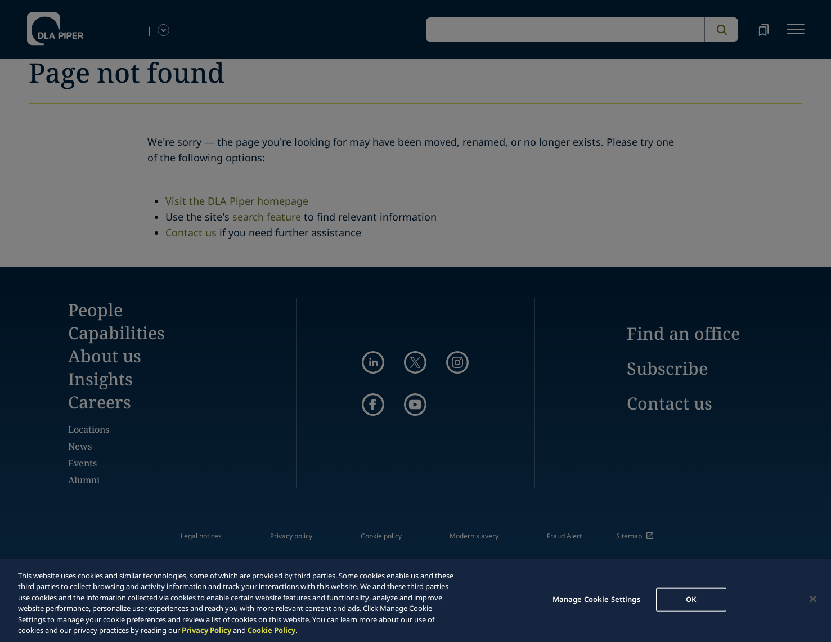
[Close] (813, 599)
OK (691, 599)
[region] (415, 600)
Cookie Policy (271, 630)
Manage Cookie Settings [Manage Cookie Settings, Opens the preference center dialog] (596, 599)
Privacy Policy (206, 630)
